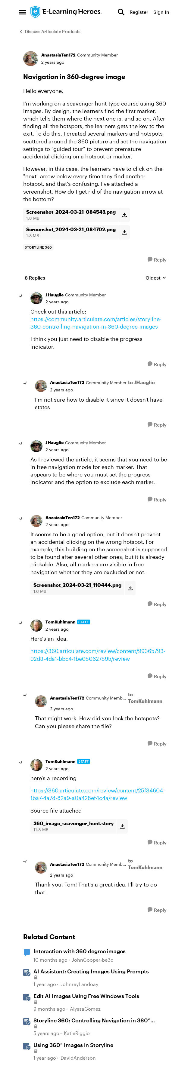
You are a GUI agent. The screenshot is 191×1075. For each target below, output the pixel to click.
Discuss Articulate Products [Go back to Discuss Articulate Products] (49, 31)
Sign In (161, 12)
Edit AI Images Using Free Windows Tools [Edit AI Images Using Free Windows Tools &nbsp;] (86, 996)
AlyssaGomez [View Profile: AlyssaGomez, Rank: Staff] (85, 1009)
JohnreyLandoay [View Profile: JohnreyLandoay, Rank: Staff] (79, 984)
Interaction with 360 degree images (79, 951)
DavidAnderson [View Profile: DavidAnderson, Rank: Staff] (78, 1058)
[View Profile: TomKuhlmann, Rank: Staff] (36, 626)
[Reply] (157, 259)
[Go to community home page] (66, 12)
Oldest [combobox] (156, 278)
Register (139, 12)
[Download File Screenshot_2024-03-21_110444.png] (130, 588)
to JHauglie (141, 382)
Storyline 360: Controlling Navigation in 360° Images (91, 1020)
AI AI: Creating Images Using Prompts (91, 971)
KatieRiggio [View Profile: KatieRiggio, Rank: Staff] (77, 1033)
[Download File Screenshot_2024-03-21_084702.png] (124, 232)
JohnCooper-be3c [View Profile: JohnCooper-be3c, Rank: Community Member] (92, 960)
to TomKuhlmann (145, 697)
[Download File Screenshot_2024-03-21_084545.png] (124, 215)
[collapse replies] (20, 296)
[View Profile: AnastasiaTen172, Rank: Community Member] (30, 58)
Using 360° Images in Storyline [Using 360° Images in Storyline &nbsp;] (73, 1045)
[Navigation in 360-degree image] (56, 302)
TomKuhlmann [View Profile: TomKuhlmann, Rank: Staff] (60, 621)
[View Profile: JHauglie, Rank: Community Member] (36, 298)
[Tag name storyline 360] (38, 247)
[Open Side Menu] (22, 12)
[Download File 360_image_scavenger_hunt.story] (122, 826)
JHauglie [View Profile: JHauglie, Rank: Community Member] (54, 294)
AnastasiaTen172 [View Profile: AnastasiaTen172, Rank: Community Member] (58, 54)
